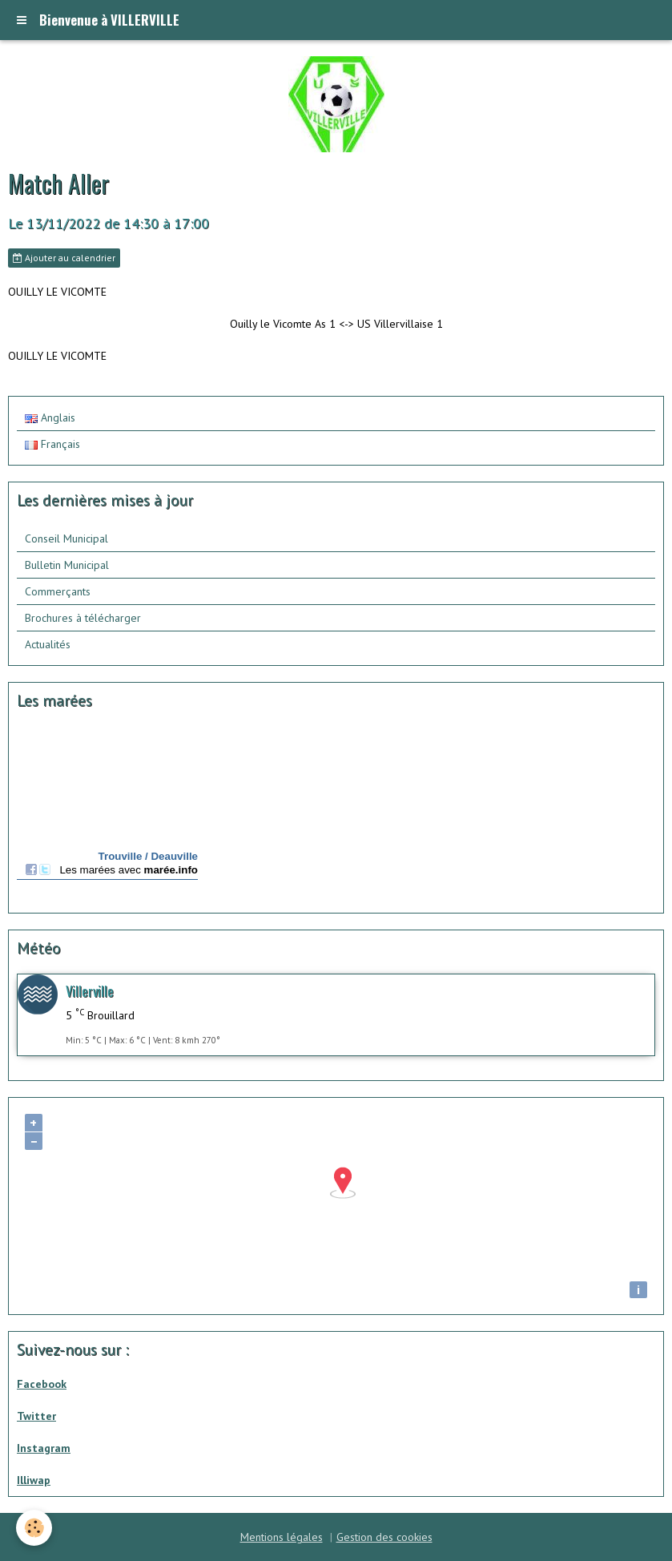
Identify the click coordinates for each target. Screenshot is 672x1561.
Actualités (47, 644)
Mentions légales (281, 1537)
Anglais (50, 417)
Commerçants (58, 591)
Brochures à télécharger (83, 618)
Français (52, 444)
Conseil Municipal (66, 538)
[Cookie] (34, 1528)
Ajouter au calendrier (64, 258)
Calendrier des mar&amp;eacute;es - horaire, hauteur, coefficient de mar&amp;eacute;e (107, 814)
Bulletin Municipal (67, 565)
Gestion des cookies (384, 1537)
